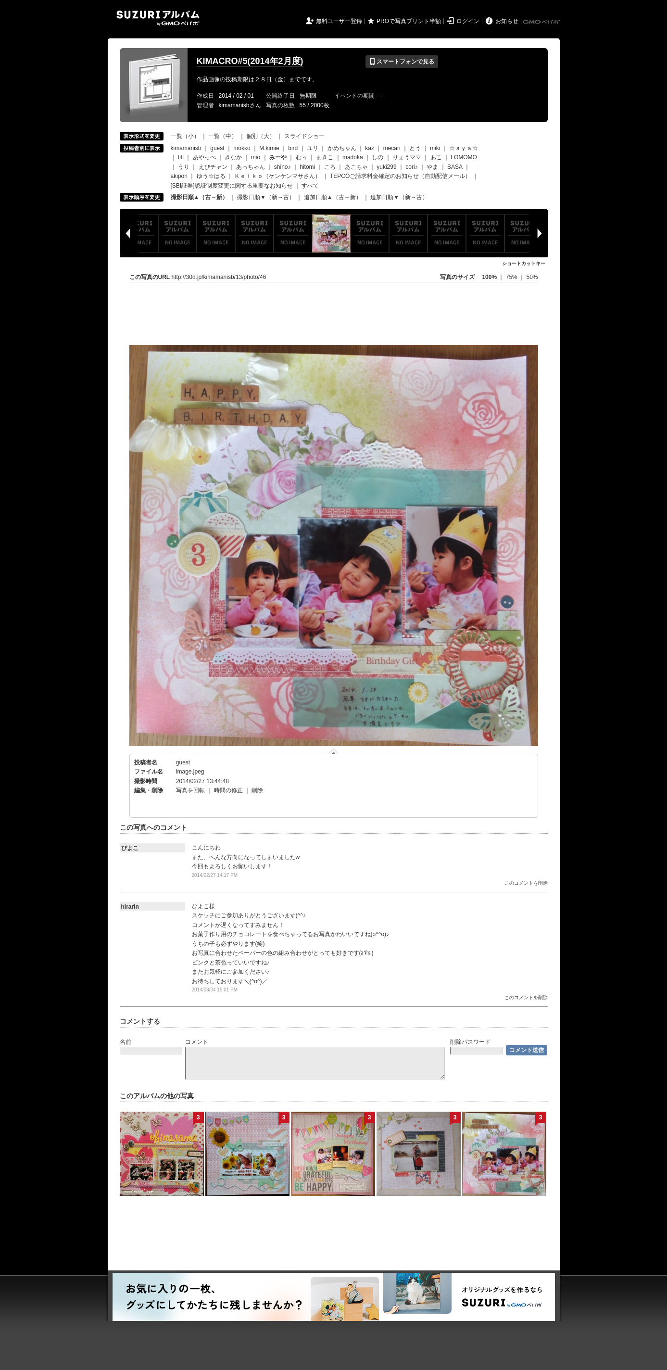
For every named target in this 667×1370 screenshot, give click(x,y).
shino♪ (282, 167)
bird (293, 148)
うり (183, 167)
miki (435, 148)
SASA (454, 167)
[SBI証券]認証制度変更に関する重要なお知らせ (232, 185)
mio (255, 157)
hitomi (307, 167)
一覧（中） (222, 136)
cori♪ (411, 167)
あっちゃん (250, 167)
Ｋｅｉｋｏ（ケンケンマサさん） (277, 176)
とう (415, 148)
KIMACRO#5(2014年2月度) (250, 61)
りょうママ (406, 157)
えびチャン (213, 167)
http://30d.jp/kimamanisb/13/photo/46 (219, 277)
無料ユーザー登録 (339, 21)
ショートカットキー (523, 263)
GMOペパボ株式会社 (542, 22)
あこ (436, 157)
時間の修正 (228, 790)
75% (512, 277)
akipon (179, 176)
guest (217, 148)
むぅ (301, 157)
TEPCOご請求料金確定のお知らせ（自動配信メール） (400, 176)
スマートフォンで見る (401, 61)
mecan (392, 148)
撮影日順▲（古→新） (199, 197)
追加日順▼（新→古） (399, 197)
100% (489, 277)
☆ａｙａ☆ (463, 148)
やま (432, 167)
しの (377, 157)
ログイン (467, 21)
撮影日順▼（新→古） (266, 197)
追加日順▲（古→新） (333, 197)
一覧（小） (185, 136)
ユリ (312, 148)
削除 (257, 790)
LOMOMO (464, 157)
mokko (241, 148)
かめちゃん (341, 148)
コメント (196, 1042)
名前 (125, 1042)
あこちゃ (356, 167)
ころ (330, 167)
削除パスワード (470, 1042)
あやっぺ (204, 157)
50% (532, 277)
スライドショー (304, 136)
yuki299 (386, 167)
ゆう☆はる (211, 176)
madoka (352, 157)
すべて (310, 185)
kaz (369, 148)
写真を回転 (190, 790)
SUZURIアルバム (158, 18)
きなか (233, 157)
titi (181, 157)
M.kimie (269, 148)
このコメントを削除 (526, 883)
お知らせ (506, 21)
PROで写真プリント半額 (409, 21)
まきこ (324, 157)
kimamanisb (186, 148)
